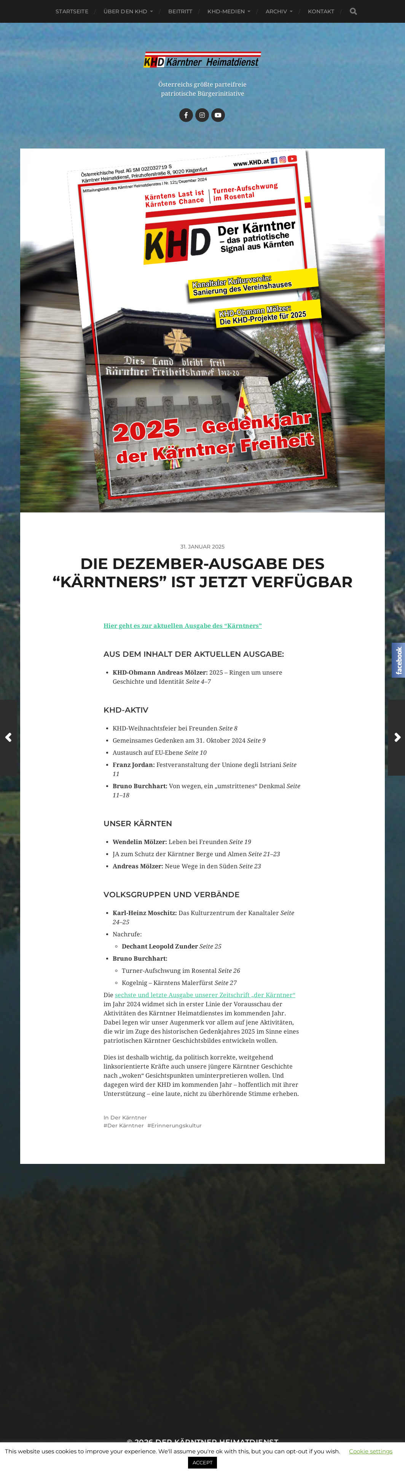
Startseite (72, 11)
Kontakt (321, 11)
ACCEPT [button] (202, 1462)
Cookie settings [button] (370, 1451)
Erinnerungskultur (176, 1125)
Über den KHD (126, 11)
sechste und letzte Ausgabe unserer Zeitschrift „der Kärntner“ (205, 995)
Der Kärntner (128, 1117)
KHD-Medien (225, 11)
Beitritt (180, 11)
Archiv (276, 11)
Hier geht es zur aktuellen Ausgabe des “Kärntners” (183, 625)
